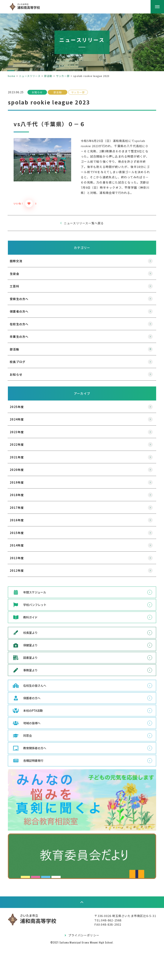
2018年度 (20, 505)
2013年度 (20, 568)
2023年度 (20, 442)
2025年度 (20, 417)
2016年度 (20, 530)
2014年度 (20, 556)
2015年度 (20, 543)
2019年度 (20, 493)
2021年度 (20, 468)
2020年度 (20, 480)
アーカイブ (82, 403)
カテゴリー (82, 258)
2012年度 (20, 581)
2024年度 (20, 430)
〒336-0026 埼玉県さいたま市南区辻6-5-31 (121, 926)
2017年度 (20, 518)
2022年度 (20, 455)
